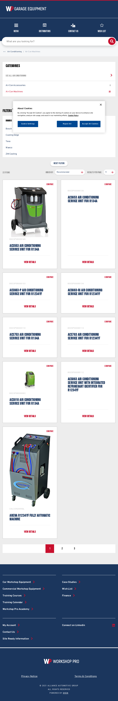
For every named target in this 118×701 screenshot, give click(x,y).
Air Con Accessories (58, 85)
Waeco (9, 147)
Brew (65, 693)
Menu (16, 29)
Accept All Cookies (90, 124)
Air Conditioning (14, 51)
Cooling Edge (12, 135)
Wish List (102, 27)
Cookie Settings (28, 124)
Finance (66, 595)
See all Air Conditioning (16, 75)
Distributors (45, 27)
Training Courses (12, 595)
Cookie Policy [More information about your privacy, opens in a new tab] (73, 115)
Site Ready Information (16, 638)
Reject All (67, 124)
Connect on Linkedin (88, 625)
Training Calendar (13, 602)
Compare (49, 184)
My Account (9, 625)
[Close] (100, 104)
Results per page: (94, 172)
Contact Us (73, 27)
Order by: (49, 172)
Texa (8, 141)
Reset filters (59, 163)
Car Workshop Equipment (17, 582)
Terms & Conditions (86, 676)
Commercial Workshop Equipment (22, 589)
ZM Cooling (11, 154)
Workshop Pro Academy (16, 609)
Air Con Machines (58, 91)
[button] (4, 52)
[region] (59, 117)
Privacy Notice (29, 676)
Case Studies (69, 582)
